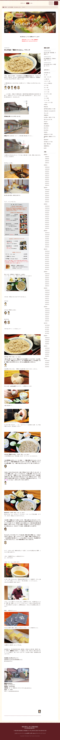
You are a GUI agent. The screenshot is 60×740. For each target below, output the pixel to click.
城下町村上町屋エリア (49, 108)
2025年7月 (47, 175)
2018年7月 (47, 314)
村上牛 (46, 128)
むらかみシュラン (17, 7)
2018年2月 (47, 318)
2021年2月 (47, 267)
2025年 (45, 165)
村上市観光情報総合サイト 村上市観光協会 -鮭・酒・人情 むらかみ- (8, 3)
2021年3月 (47, 265)
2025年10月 (47, 169)
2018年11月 (47, 310)
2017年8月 (47, 329)
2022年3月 (47, 242)
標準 (28, 3)
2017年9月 (47, 327)
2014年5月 (47, 366)
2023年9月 (47, 212)
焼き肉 (46, 139)
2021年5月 (47, 263)
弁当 (45, 121)
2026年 (45, 154)
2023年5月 (47, 220)
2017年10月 (47, 325)
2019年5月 (47, 300)
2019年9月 (47, 296)
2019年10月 (47, 294)
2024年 (45, 187)
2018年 (45, 306)
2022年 (45, 230)
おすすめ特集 (10, 7)
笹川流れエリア (48, 141)
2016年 (45, 335)
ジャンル (46, 89)
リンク (44, 733)
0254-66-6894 (12, 686)
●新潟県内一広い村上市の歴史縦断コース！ (13, 659)
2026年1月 (47, 162)
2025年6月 (47, 177)
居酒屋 (46, 115)
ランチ (46, 98)
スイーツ (46, 91)
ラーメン (46, 100)
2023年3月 (47, 224)
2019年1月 (47, 304)
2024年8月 (47, 191)
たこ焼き (46, 79)
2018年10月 (47, 312)
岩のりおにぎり (48, 119)
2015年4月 (47, 356)
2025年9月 (47, 171)
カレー (46, 87)
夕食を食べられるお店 (49, 110)
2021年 (45, 249)
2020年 (45, 271)
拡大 (31, 3)
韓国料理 (46, 145)
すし (45, 74)
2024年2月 (47, 199)
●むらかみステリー (8, 661)
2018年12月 (47, 308)
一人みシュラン (48, 102)
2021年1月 (47, 269)
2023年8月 (47, 214)
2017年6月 (47, 331)
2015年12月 (47, 348)
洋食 (45, 132)
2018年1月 (47, 320)
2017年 (45, 323)
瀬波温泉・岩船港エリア (49, 137)
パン (45, 96)
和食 (46, 106)
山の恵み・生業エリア (49, 117)
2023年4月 (47, 222)
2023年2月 (47, 226)
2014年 (45, 358)
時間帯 (46, 123)
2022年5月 (47, 240)
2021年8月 (47, 257)
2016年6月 (47, 341)
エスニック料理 (48, 83)
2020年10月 (47, 273)
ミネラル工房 (13, 386)
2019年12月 (47, 290)
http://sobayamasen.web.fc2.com (13, 691)
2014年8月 (47, 362)
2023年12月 (47, 206)
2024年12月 (47, 189)
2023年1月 (47, 228)
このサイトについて (18, 733)
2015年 (45, 346)
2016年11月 (47, 337)
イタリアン (47, 81)
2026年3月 (47, 158)
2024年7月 (47, 193)
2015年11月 (47, 350)
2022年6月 (47, 238)
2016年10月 (47, 339)
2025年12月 (47, 167)
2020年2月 (47, 283)
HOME (5, 7)
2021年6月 (47, 261)
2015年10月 (47, 352)
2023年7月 (47, 216)
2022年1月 (47, 246)
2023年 (45, 204)
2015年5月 (47, 354)
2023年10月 (47, 210)
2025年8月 (47, 173)
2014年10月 (47, 360)
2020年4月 (47, 279)
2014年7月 (47, 364)
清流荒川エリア (48, 134)
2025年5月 (47, 179)
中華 (45, 104)
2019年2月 (47, 302)
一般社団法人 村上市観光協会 (29, 727)
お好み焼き (47, 72)
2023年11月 (47, 208)
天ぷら (46, 113)
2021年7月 (47, 259)
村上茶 (46, 130)
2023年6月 (47, 218)
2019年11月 (47, 292)
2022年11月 (47, 232)
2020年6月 (47, 277)
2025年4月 (47, 181)
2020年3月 (47, 281)
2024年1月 (47, 201)
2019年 (45, 288)
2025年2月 (47, 183)
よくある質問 (26, 733)
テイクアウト (48, 93)
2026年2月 (47, 160)
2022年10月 (47, 234)
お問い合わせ (33, 733)
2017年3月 (47, 333)
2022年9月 (47, 236)
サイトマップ (39, 733)
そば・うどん (47, 76)
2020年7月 (47, 275)
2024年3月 (47, 197)
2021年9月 (47, 255)
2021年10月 (47, 253)
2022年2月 (47, 244)
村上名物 (46, 125)
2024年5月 (47, 195)
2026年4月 (47, 156)
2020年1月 (47, 285)
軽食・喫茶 (47, 143)
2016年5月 (47, 343)
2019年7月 (47, 298)
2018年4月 (47, 316)
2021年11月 (47, 251)
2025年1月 (47, 185)
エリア (46, 85)
